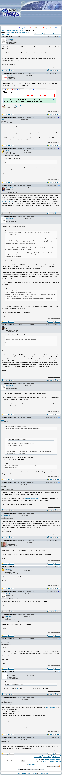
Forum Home (17, 773)
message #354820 (18, 614)
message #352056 (18, 216)
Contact (41, 773)
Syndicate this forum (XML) (52, 766)
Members (38, 28)
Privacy (46, 773)
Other (7, 30)
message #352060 (18, 383)
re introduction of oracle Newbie (51, 759)
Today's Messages (9, 32)
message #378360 (18, 671)
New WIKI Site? (7, 36)
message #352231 (18, 513)
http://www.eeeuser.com (52, 707)
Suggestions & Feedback (16, 30)
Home (57, 28)
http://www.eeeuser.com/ (31, 498)
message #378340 (18, 638)
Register (46, 28)
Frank (2, 119)
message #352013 (18, 73)
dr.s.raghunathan (5, 515)
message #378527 (18, 697)
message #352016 (18, 117)
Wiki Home (34, 773)
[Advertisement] (41, 13)
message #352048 (18, 185)
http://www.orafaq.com (7, 201)
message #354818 (18, 591)
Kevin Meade (9, 39)
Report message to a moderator (54, 67)
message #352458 (18, 540)
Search (26, 28)
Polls (17, 32)
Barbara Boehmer (10, 187)
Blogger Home (26, 773)
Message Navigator (25, 32)
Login (52, 28)
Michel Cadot (8, 150)
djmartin (9, 542)
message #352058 (18, 324)
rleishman (4, 484)
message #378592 (18, 737)
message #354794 (18, 566)
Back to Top (31, 764)
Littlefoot (9, 75)
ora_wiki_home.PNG (17, 106)
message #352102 (18, 417)
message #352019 (18, 148)
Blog (21, 28)
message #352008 (15, 36)
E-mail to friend (5, 34)
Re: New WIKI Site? (8, 73)
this (17, 688)
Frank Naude (4, 641)
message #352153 (18, 482)
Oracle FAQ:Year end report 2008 (52, 761)
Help (32, 28)
